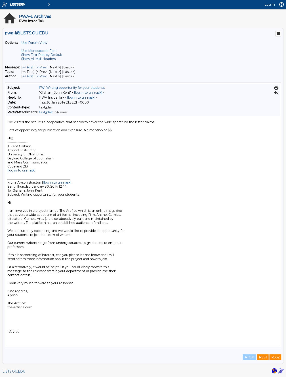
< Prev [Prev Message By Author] (42, 76)
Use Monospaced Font (39, 51)
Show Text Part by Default (41, 55)
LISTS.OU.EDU (13, 371)
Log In (270, 4)
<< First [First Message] (28, 67)
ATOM (249, 357)
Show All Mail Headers (38, 59)
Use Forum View (34, 43)
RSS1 (263, 357)
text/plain (46, 112)
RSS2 (275, 357)
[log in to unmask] (88, 93)
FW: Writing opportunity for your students (72, 88)
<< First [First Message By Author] (28, 76)
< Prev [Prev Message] (42, 67)
